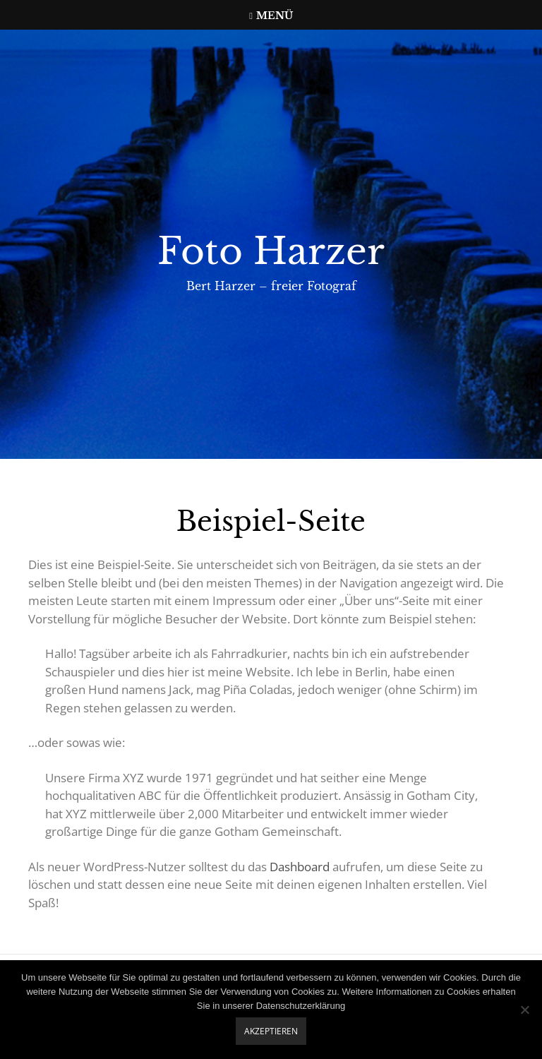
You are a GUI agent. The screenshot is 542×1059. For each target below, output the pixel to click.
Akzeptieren (271, 1031)
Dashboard (300, 866)
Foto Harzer (271, 251)
